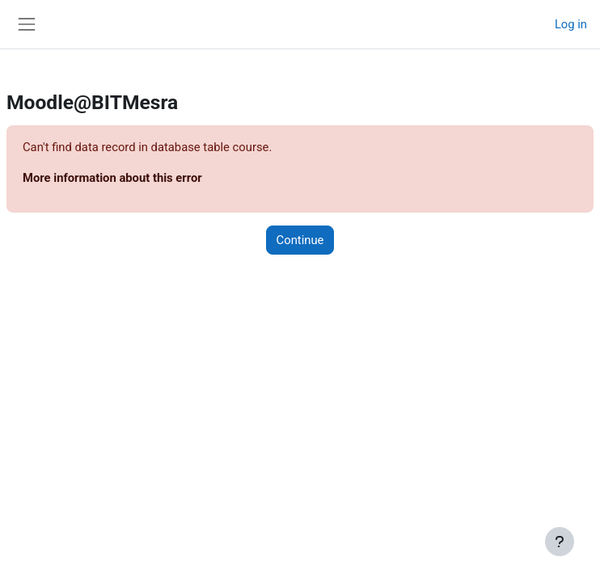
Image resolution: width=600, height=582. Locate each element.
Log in (571, 24)
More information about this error (112, 178)
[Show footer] (559, 541)
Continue (300, 240)
